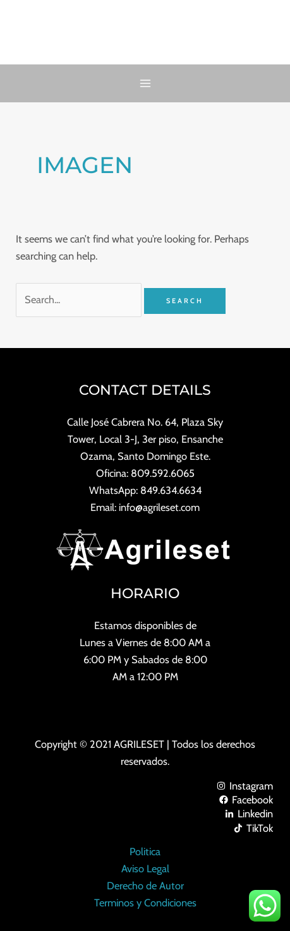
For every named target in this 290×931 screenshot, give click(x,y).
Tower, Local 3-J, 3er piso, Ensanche (145, 439)
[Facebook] (145, 800)
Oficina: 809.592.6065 (145, 473)
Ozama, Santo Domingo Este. (145, 456)
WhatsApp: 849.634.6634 (145, 490)
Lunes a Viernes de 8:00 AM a (145, 642)
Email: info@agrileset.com (145, 507)
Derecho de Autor (145, 885)
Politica (145, 851)
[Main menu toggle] (145, 83)
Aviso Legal (145, 868)
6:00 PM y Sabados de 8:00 (145, 659)
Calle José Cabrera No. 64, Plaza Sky (145, 422)
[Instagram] (145, 786)
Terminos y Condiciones (145, 902)
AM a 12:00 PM (145, 676)
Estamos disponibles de (145, 625)
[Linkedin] (145, 813)
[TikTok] (145, 828)
